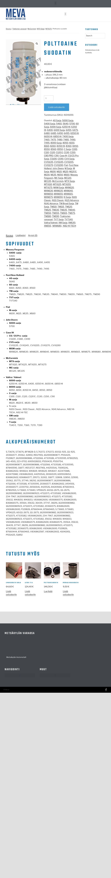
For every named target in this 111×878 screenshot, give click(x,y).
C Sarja (67, 149)
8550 (47, 149)
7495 (47, 143)
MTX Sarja (40, 29)
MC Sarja (58, 178)
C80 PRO (48, 155)
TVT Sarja (59, 219)
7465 (47, 139)
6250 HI (66, 127)
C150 (72, 152)
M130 (47, 174)
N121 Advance (72, 200)
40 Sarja (57, 120)
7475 (53, 139)
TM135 (63, 210)
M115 (59, 171)
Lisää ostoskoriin (56, 107)
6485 (53, 133)
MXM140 (68, 190)
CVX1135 (48, 162)
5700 (72, 123)
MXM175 (48, 197)
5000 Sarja (67, 120)
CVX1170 (48, 165)
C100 (74, 149)
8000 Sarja (56, 143)
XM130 (71, 222)
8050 (65, 143)
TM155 (55, 213)
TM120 (68, 206)
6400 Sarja (59, 130)
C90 (56, 155)
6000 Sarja (55, 127)
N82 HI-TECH (69, 226)
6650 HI (48, 136)
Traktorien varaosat (19, 29)
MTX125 (57, 184)
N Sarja (67, 197)
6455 (68, 130)
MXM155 (58, 194)
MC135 (47, 181)
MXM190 (58, 197)
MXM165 (68, 194)
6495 (66, 133)
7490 (72, 139)
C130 (66, 152)
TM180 (47, 216)
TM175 (71, 213)
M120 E (73, 171)
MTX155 (66, 184)
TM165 (63, 213)
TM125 (47, 210)
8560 (53, 149)
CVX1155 (68, 162)
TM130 (55, 210)
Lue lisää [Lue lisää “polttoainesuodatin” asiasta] (48, 591)
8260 (53, 146)
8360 (68, 146)
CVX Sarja (69, 159)
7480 (59, 139)
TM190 (55, 216)
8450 (75, 146)
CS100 (53, 159)
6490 (60, 133)
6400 (50, 130)
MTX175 (49, 29)
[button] (55, 3)
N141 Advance (51, 203)
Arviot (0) (32, 235)
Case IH (63, 155)
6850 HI (57, 136)
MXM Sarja (58, 187)
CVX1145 (58, 162)
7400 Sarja (67, 136)
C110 (46, 152)
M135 (53, 174)
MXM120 (69, 187)
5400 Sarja (49, 123)
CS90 (60, 159)
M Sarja (68, 168)
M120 (65, 171)
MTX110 (48, 184)
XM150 (47, 226)
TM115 (61, 206)
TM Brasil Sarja (66, 203)
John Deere (58, 168)
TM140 (71, 210)
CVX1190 (58, 165)
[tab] (9, 235)
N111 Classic (58, 200)
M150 (60, 174)
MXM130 (48, 190)
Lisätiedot (21, 235)
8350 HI (61, 146)
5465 (59, 123)
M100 (53, 171)
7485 (66, 139)
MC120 (67, 178)
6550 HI (74, 133)
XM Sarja (63, 222)
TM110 (53, 206)
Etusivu (8, 29)
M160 (66, 174)
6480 (47, 133)
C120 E (59, 152)
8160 (46, 146)
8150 (71, 143)
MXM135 (58, 190)
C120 (52, 152)
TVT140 (69, 219)
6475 (75, 130)
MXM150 (48, 194)
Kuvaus (9, 235)
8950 (60, 149)
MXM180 (56, 226)
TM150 (47, 213)
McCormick (32, 29)
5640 (65, 123)
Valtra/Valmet (51, 222)
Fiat (66, 165)
